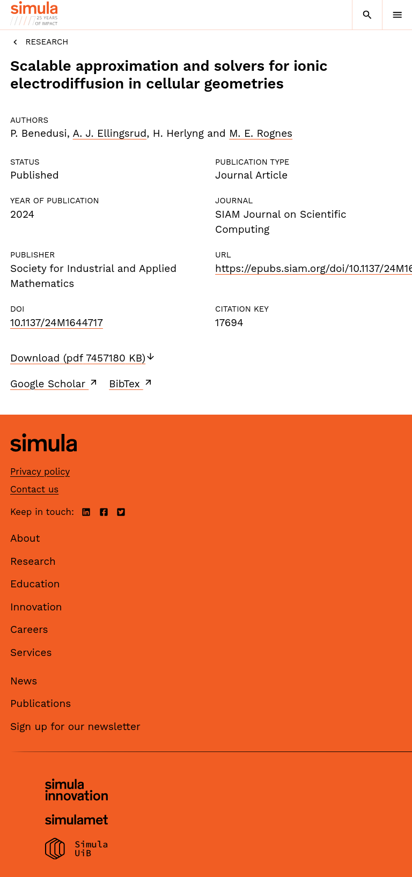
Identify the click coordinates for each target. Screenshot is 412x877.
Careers (29, 629)
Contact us (34, 489)
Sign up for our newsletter (75, 726)
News (23, 681)
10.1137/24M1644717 (56, 322)
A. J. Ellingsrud (109, 133)
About (25, 538)
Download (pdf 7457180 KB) (83, 358)
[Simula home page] (43, 459)
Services (31, 652)
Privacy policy (40, 471)
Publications (40, 703)
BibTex (131, 383)
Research (39, 42)
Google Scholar (54, 383)
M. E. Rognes (260, 133)
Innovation (36, 607)
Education (35, 584)
